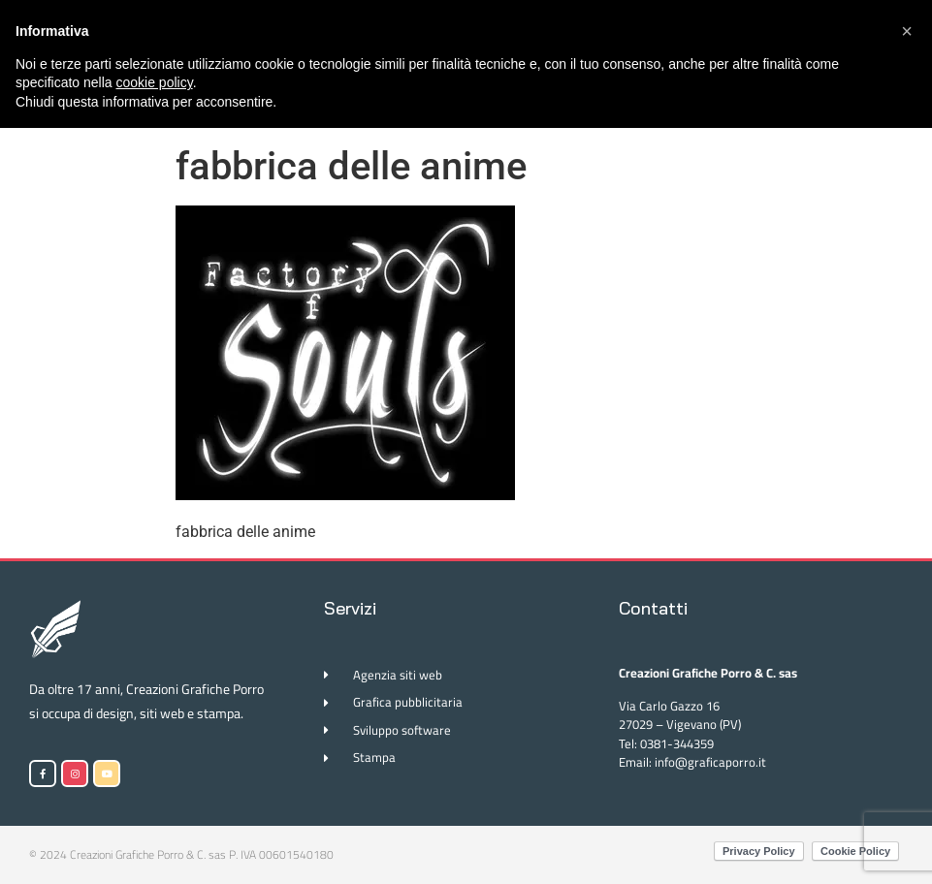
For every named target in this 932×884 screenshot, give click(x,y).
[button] (906, 31)
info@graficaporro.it (710, 762)
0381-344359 (677, 743)
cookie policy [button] (154, 82)
